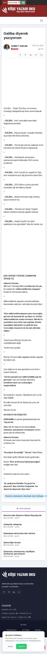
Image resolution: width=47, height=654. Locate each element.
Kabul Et (21, 646)
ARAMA (38, 630)
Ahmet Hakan (19, 46)
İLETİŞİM (25, 630)
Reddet (10, 646)
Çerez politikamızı (21, 641)
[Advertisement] (22, 83)
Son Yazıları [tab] (23, 508)
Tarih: (5, 3)
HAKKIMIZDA (11, 630)
